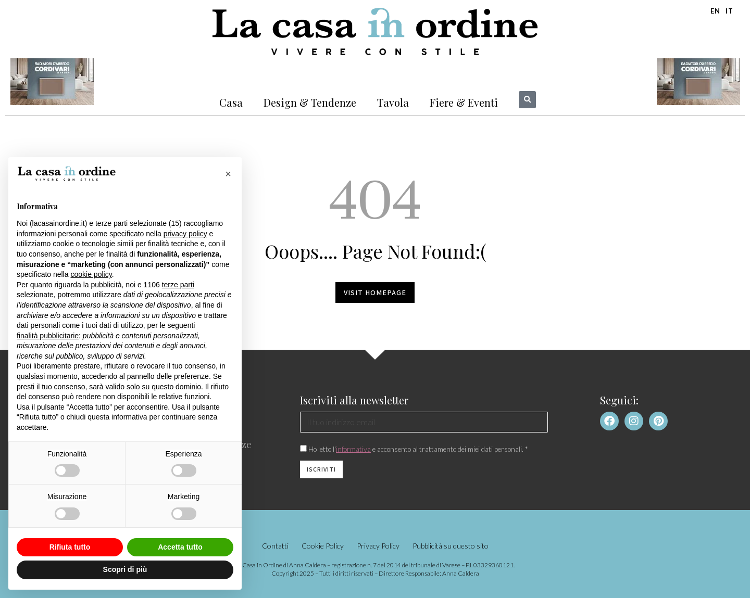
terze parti (178, 285)
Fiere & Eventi (464, 102)
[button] (527, 99)
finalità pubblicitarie (48, 336)
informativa (353, 449)
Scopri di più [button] (125, 569)
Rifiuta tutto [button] (70, 547)
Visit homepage (375, 292)
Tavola (393, 102)
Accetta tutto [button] (180, 547)
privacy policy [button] (185, 234)
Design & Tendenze (310, 102)
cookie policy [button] (91, 274)
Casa (231, 102)
